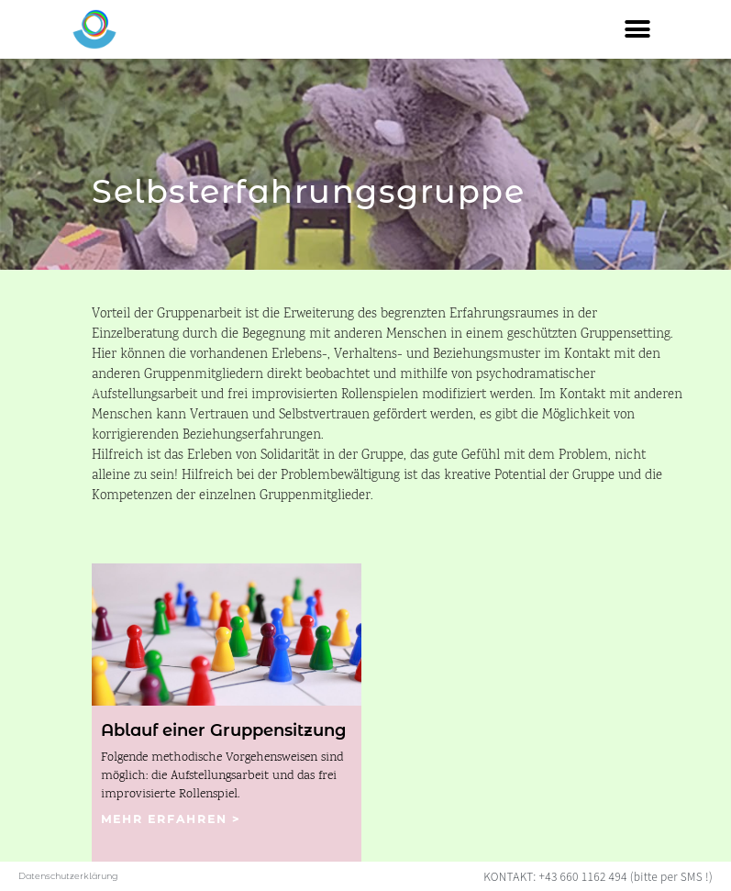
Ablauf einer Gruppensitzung (223, 730)
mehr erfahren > (170, 819)
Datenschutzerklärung (68, 876)
